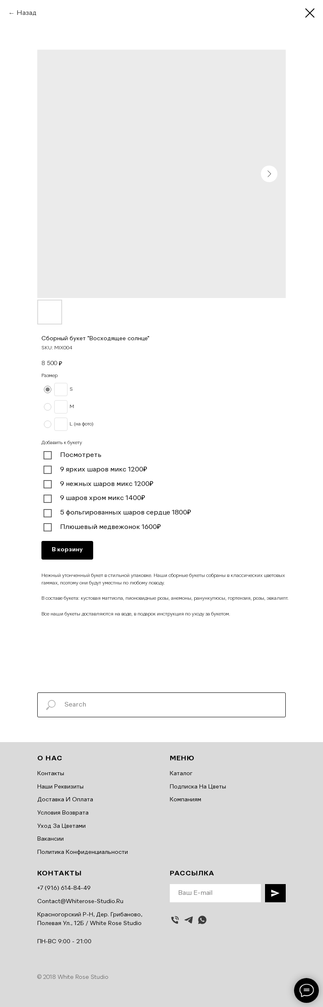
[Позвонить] (175, 920)
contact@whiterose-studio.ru (80, 901)
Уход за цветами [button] (61, 826)
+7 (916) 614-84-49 (64, 888)
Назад (26, 13)
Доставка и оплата (65, 800)
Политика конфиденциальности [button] (82, 852)
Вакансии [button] (50, 839)
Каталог (181, 773)
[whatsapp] (202, 920)
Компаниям (185, 800)
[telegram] (188, 920)
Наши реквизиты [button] (60, 787)
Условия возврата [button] (63, 813)
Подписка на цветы (198, 787)
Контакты (50, 773)
